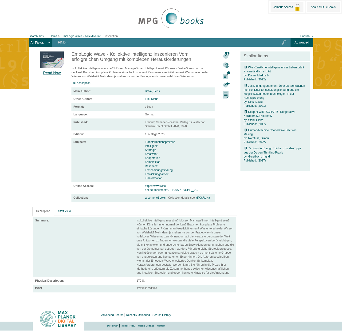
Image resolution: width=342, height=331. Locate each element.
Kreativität (151, 154)
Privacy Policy (128, 325)
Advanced (302, 42)
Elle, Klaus (151, 99)
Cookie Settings (146, 325)
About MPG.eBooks (323, 7)
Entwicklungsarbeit (156, 174)
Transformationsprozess (160, 142)
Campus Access (287, 7)
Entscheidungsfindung (159, 170)
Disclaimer (112, 325)
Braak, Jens (152, 91)
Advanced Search (112, 315)
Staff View (64, 211)
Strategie (150, 150)
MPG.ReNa (203, 197)
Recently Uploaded (138, 315)
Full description (80, 83)
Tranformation (153, 178)
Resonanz (151, 166)
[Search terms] (162, 42)
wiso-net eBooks (155, 197)
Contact (161, 325)
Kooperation (152, 158)
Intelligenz (151, 146)
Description (43, 211)
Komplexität (152, 162)
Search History (162, 315)
